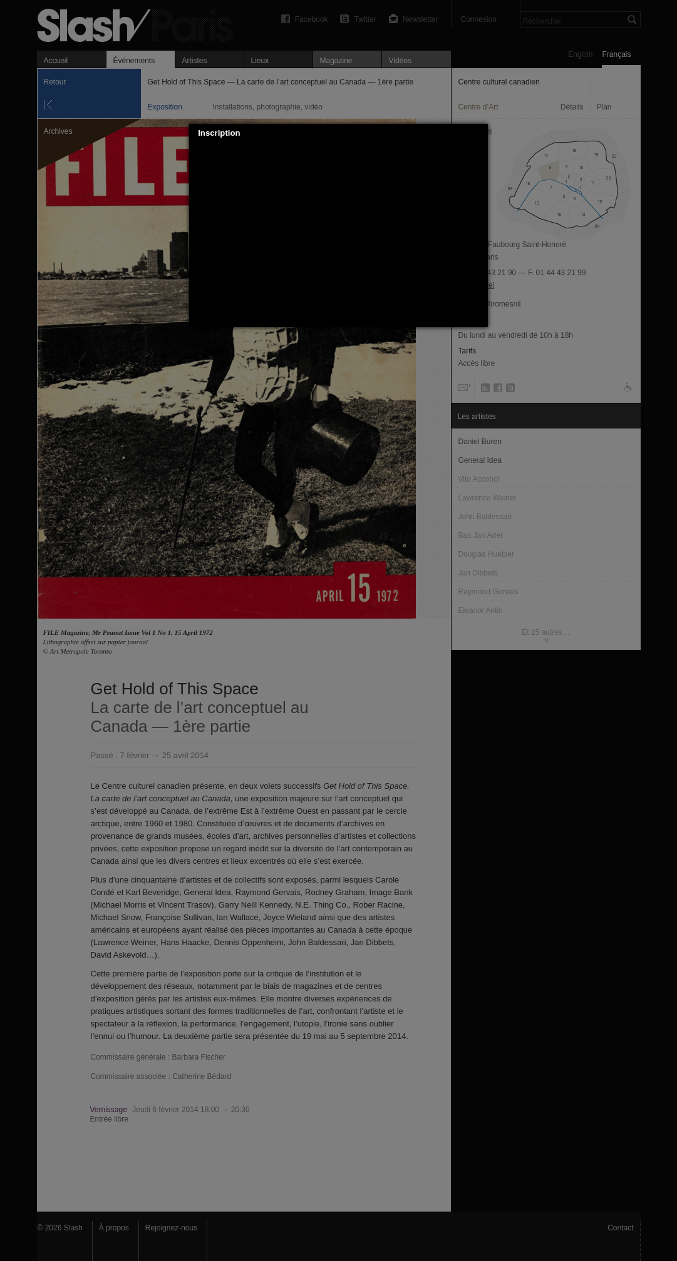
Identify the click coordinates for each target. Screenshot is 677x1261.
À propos (114, 1227)
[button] (479, 133)
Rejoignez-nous (171, 1227)
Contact (620, 1227)
